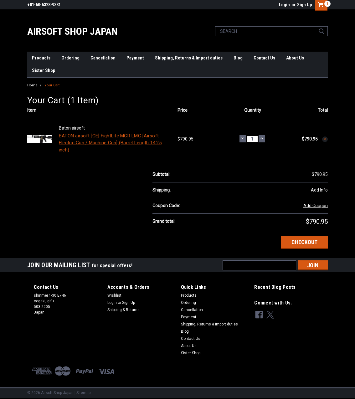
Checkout (304, 242)
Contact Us (264, 58)
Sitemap (83, 393)
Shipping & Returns (123, 310)
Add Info (319, 189)
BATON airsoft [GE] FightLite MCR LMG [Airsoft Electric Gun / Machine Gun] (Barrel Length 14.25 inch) (110, 143)
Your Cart (51, 85)
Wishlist (114, 295)
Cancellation (103, 58)
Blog (238, 58)
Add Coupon (315, 205)
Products (41, 58)
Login (284, 4)
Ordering (70, 58)
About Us (295, 58)
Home (32, 85)
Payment (135, 58)
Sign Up (304, 4)
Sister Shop (43, 70)
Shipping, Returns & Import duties (189, 58)
